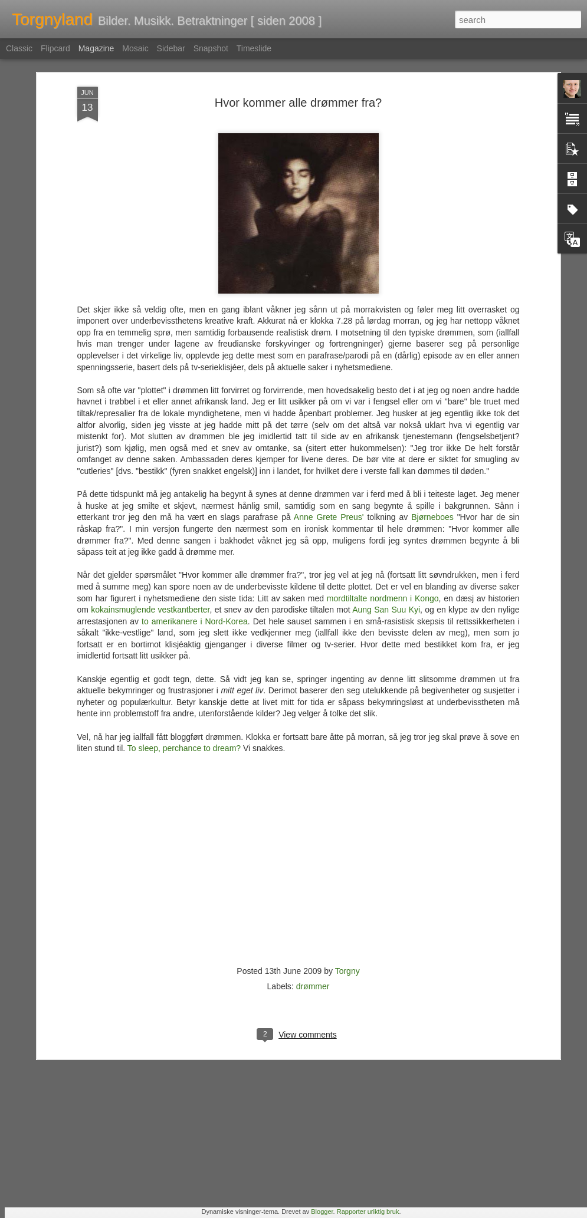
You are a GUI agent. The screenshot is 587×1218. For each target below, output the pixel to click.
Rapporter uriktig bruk (368, 1211)
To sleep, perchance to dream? (184, 618)
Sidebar (171, 48)
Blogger (322, 1211)
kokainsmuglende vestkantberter (150, 479)
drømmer (313, 856)
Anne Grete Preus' (329, 386)
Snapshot (211, 48)
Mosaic (135, 48)
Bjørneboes (432, 386)
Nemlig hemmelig (218, 1071)
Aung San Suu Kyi (386, 479)
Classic (19, 48)
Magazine (96, 48)
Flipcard (55, 48)
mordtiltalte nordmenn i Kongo (383, 467)
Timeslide (254, 48)
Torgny (347, 840)
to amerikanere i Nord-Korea (195, 490)
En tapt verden (213, 937)
